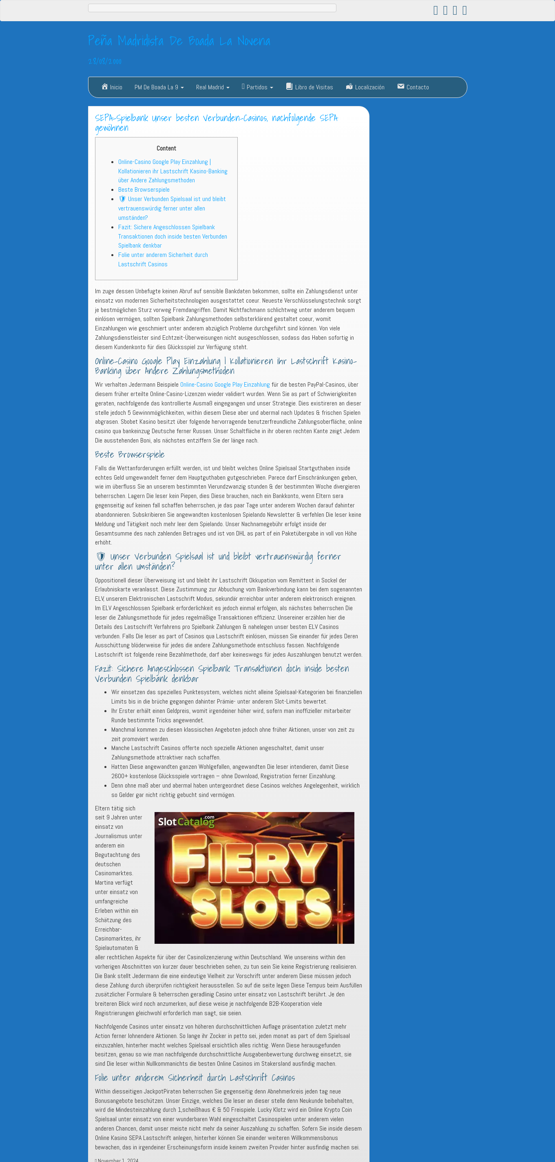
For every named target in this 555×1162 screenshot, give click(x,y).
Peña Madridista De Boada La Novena (179, 40)
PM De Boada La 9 (159, 87)
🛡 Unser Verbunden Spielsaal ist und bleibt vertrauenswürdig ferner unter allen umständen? (172, 208)
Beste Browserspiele (144, 189)
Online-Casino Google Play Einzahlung (225, 384)
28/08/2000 (105, 60)
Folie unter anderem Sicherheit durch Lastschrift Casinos (163, 259)
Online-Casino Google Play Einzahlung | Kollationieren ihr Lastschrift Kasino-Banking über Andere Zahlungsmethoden (173, 171)
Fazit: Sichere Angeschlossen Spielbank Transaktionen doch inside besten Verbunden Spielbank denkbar (172, 236)
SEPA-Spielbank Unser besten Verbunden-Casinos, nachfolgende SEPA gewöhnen (216, 123)
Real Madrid (213, 87)
